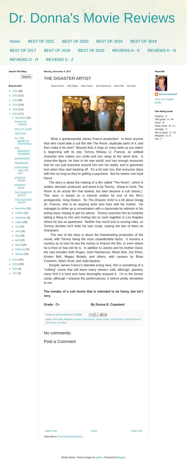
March (18, 244)
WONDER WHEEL (20, 179)
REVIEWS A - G (126, 50)
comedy (78, 319)
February (20, 249)
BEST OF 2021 (41, 41)
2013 (15, 273)
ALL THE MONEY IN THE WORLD (23, 141)
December (21, 117)
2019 (15, 104)
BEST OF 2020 (75, 41)
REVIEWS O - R (24, 59)
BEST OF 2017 (23, 50)
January (19, 254)
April (17, 240)
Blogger (121, 457)
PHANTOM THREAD (21, 123)
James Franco (117, 319)
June (18, 231)
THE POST (20, 133)
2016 (15, 259)
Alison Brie (58, 319)
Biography (68, 319)
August (19, 222)
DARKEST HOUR (20, 186)
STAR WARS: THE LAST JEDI (22, 170)
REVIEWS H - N (162, 50)
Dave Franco (89, 319)
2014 (15, 268)
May (17, 235)
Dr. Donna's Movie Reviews (92, 17)
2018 (15, 109)
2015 (15, 264)
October (19, 213)
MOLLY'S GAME (23, 129)
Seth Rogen (50, 322)
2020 (15, 100)
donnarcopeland (168, 94)
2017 (15, 114)
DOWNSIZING (22, 158)
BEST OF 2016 (57, 50)
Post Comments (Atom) (70, 436)
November (21, 208)
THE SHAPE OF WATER (23, 194)
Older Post (136, 431)
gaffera (99, 457)
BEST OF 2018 (143, 41)
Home (15, 41)
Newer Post (51, 431)
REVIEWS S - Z (59, 59)
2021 (15, 95)
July (17, 226)
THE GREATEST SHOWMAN (22, 151)
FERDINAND (21, 163)
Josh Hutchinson (133, 319)
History (106, 319)
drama (99, 319)
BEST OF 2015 (91, 50)
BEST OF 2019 (109, 41)
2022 (15, 91)
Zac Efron (62, 322)
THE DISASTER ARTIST (23, 201)
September (21, 217)
